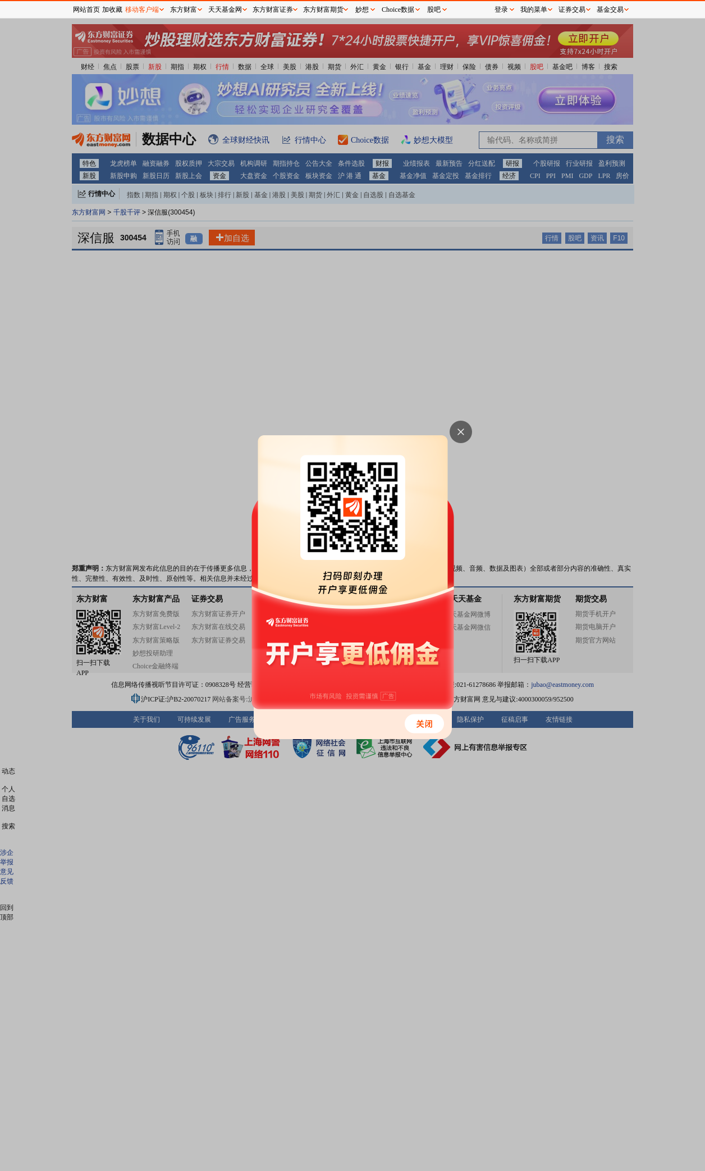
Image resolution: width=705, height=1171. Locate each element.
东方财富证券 (273, 9)
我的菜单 (533, 9)
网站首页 (86, 9)
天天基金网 (225, 9)
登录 (501, 9)
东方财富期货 (323, 9)
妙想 (362, 9)
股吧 (434, 9)
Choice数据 (398, 9)
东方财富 (183, 9)
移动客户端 (142, 9)
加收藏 (112, 9)
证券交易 (571, 9)
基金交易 (610, 9)
